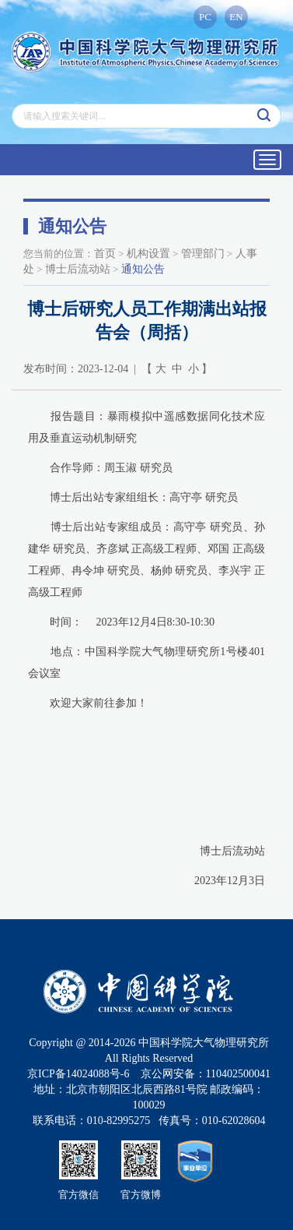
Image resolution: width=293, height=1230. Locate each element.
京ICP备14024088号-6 (78, 1074)
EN (235, 17)
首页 (105, 253)
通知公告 (143, 269)
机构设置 (148, 253)
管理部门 (203, 253)
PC (205, 17)
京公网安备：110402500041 (205, 1074)
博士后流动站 (77, 269)
